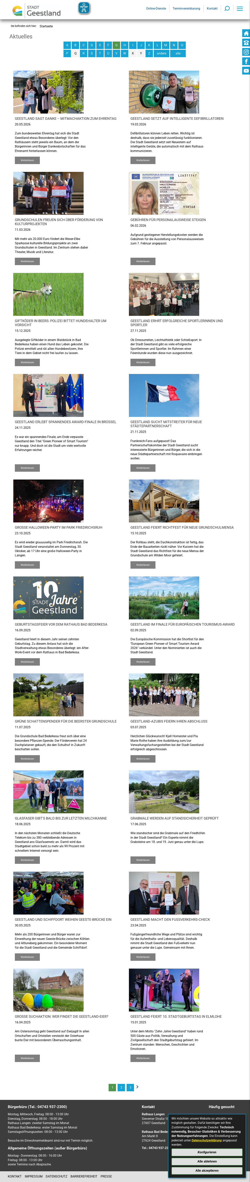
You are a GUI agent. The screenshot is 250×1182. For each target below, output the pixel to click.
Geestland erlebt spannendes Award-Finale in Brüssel (65, 422)
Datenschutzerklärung (207, 1140)
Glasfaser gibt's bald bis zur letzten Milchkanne (61, 818)
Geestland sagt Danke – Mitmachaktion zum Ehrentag (65, 119)
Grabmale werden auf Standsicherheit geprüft (174, 818)
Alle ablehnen (207, 1161)
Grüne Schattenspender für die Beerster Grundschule (66, 721)
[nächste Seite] (138, 1087)
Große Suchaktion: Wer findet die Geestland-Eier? (61, 1017)
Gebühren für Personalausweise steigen (168, 220)
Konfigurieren (207, 1152)
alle (178, 53)
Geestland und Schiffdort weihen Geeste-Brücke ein (63, 920)
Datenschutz (56, 1176)
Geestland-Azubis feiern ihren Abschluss (168, 721)
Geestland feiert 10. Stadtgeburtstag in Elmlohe (176, 1017)
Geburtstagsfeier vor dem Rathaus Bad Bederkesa (61, 624)
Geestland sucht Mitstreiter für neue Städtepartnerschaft (166, 424)
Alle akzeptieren (207, 1170)
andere (161, 53)
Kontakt (15, 1176)
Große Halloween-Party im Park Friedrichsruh (58, 527)
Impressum (34, 1176)
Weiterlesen (27, 160)
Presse (106, 1176)
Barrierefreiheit (84, 1176)
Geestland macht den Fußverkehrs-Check (170, 920)
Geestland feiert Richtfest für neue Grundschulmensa (182, 527)
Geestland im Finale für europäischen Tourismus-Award (182, 624)
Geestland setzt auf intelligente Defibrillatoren (177, 119)
